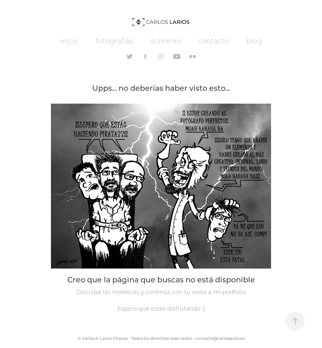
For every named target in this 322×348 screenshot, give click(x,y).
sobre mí (166, 40)
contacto (213, 40)
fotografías (115, 40)
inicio (69, 40)
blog (254, 40)
